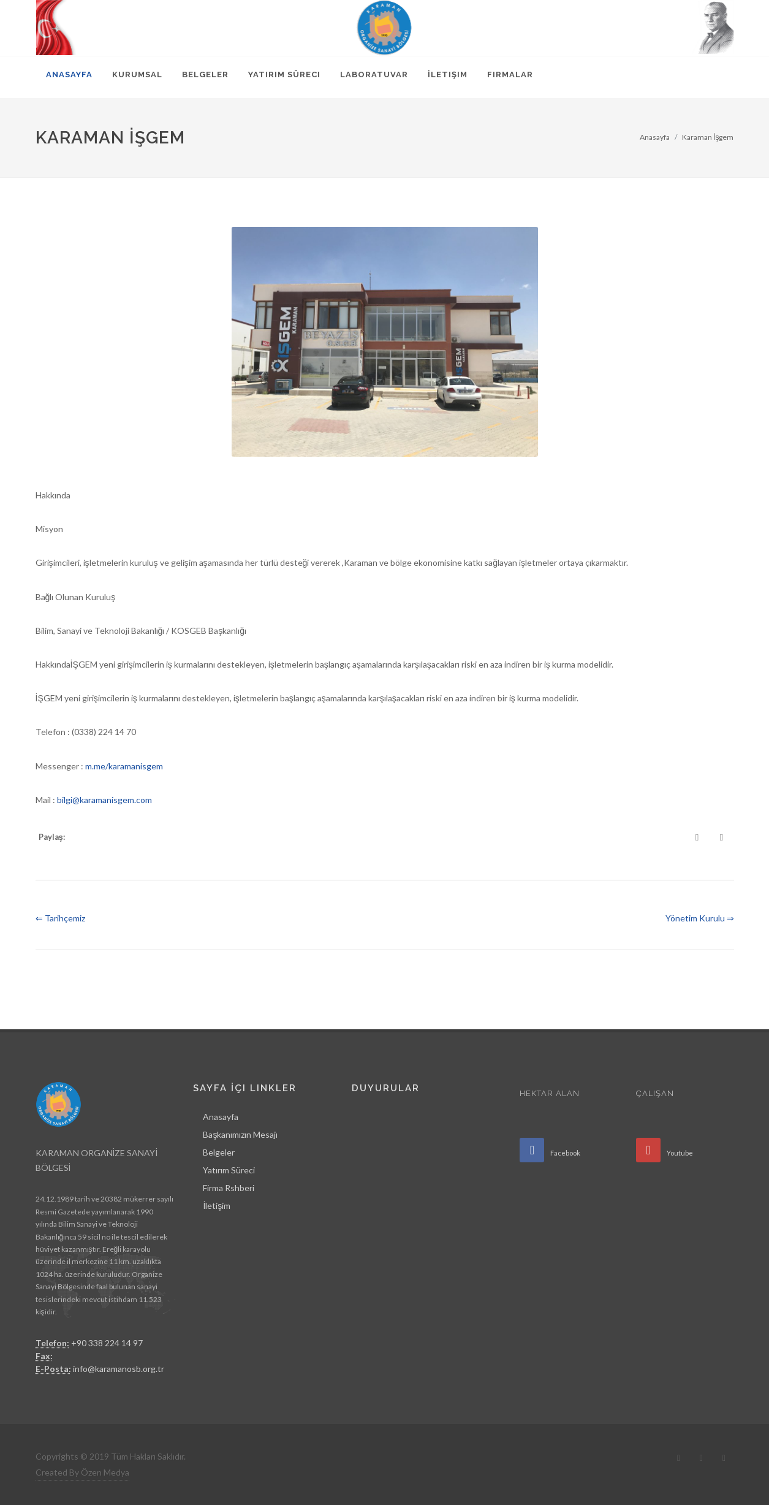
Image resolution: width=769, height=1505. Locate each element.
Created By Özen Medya (82, 1472)
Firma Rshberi (228, 1188)
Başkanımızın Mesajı (240, 1134)
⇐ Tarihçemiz (60, 918)
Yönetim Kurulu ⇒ (699, 918)
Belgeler (219, 1152)
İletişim (216, 1205)
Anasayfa (655, 137)
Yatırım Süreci (229, 1170)
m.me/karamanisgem (124, 766)
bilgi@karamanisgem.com (104, 799)
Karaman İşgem (707, 137)
